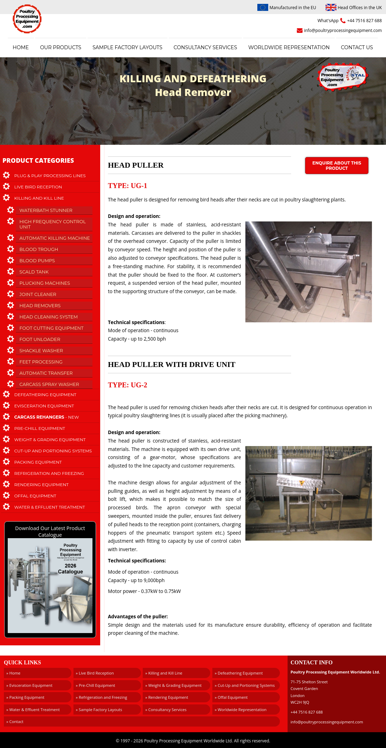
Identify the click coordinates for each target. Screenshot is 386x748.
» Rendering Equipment (166, 697)
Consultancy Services (205, 47)
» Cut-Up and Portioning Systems (245, 685)
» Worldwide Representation (240, 709)
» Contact (15, 721)
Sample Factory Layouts (127, 47)
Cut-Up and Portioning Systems (53, 450)
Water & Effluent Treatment (49, 507)
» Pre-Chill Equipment (95, 685)
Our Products (60, 47)
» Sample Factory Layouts (99, 709)
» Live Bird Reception (95, 673)
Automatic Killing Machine (54, 238)
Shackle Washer (41, 350)
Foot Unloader (39, 339)
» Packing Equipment (25, 697)
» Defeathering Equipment (239, 673)
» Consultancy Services (165, 709)
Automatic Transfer (45, 373)
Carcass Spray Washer (49, 384)
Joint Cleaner (37, 294)
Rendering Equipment (41, 484)
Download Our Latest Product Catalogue (50, 580)
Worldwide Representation (289, 47)
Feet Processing (41, 362)
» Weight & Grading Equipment (173, 685)
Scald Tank (34, 272)
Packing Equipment (38, 462)
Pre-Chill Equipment (39, 428)
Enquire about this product (337, 165)
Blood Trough (38, 249)
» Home (13, 673)
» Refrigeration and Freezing (101, 697)
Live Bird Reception (38, 186)
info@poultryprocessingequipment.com (343, 30)
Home (21, 47)
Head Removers (39, 305)
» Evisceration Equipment (29, 685)
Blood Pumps (37, 260)
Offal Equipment (35, 495)
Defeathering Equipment (45, 394)
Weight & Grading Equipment (50, 439)
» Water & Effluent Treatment (33, 709)
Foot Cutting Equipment (51, 328)
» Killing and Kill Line (163, 673)
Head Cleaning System (48, 317)
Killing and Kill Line (39, 198)
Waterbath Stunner (45, 210)
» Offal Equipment (231, 697)
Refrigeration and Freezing (49, 473)
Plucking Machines (44, 283)
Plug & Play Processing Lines (50, 175)
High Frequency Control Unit (52, 224)
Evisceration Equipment (44, 405)
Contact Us (357, 47)
